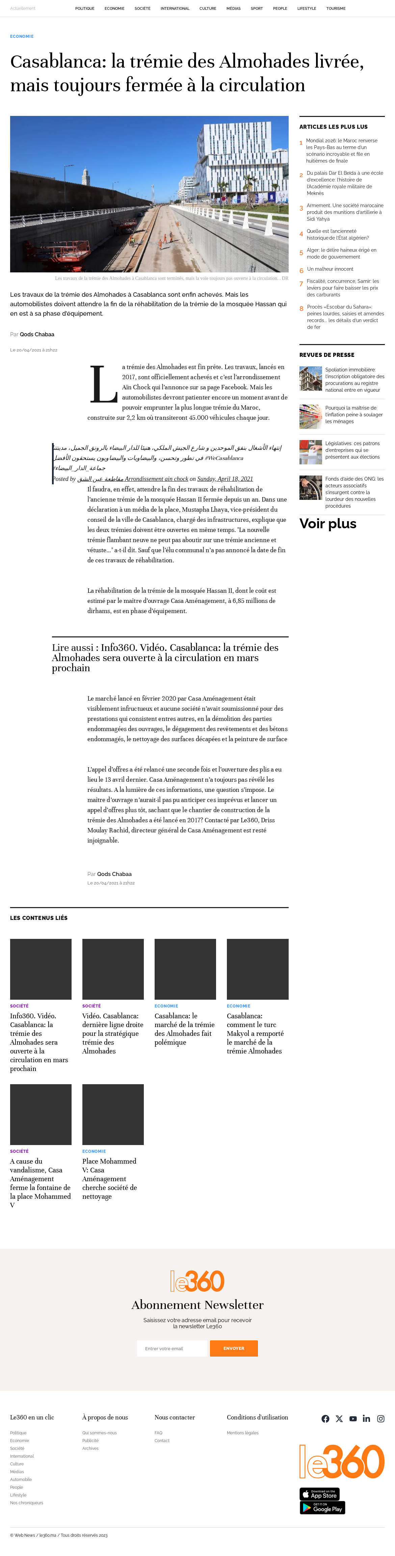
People (280, 8)
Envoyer (233, 1348)
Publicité (90, 1440)
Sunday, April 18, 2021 (225, 479)
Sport (257, 8)
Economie (115, 8)
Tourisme (336, 8)
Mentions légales (243, 1433)
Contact (162, 1440)
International (175, 8)
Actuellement (22, 8)
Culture (208, 8)
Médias (234, 8)
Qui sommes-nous (99, 1433)
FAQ (158, 1433)
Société (143, 8)
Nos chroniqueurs (26, 1503)
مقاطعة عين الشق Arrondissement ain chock (132, 479)
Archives (90, 1448)
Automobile (21, 1479)
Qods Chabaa (37, 334)
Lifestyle (306, 8)
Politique (85, 8)
